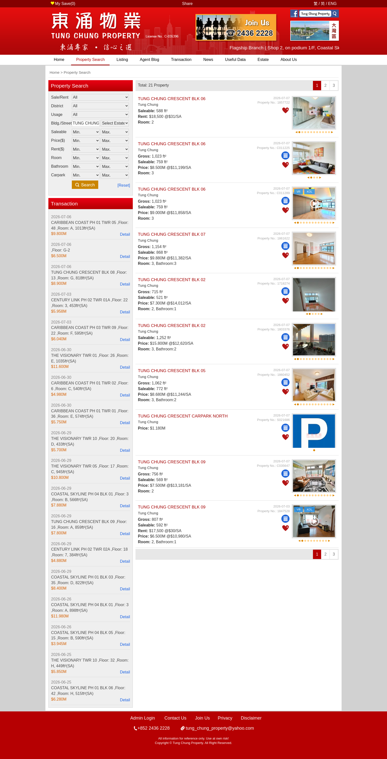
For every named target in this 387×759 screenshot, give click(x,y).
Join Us (202, 718)
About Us (289, 59)
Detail (125, 234)
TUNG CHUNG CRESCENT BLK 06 (172, 98)
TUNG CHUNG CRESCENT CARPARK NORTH (183, 416)
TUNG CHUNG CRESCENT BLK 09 (172, 462)
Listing (122, 59)
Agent (149, 59)
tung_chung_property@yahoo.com (220, 728)
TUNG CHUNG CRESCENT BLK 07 (172, 234)
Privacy (225, 718)
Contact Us (175, 718)
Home (59, 59)
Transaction (181, 59)
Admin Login (142, 718)
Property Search (90, 59)
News (208, 59)
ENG (332, 3)
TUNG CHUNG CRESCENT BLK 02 (172, 279)
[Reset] (123, 185)
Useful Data (235, 59)
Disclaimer (251, 718)
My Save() (62, 3)
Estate (263, 59)
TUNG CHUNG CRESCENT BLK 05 (172, 370)
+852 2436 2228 (153, 728)
